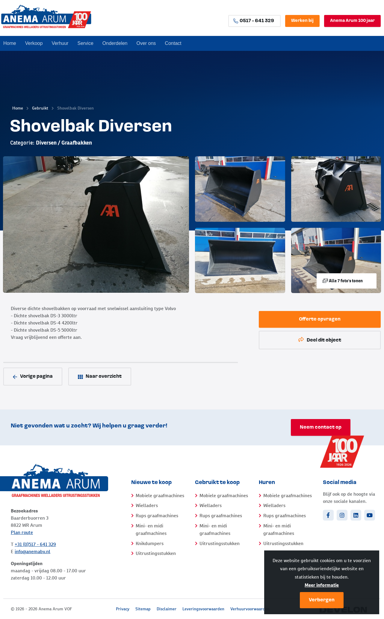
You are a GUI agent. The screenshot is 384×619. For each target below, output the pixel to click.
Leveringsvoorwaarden (203, 609)
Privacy (122, 609)
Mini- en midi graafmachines (151, 530)
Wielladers (147, 505)
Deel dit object (319, 340)
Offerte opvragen (320, 319)
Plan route (22, 532)
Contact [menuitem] (173, 43)
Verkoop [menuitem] (34, 43)
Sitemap (143, 609)
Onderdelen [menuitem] (115, 43)
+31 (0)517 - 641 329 (35, 544)
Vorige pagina (33, 376)
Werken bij (302, 21)
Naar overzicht (100, 376)
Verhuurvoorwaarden (250, 609)
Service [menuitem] (85, 43)
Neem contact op (320, 427)
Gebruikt (40, 108)
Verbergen (322, 600)
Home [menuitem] (9, 43)
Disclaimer (166, 609)
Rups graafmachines (157, 515)
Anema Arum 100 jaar (352, 21)
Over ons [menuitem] (146, 43)
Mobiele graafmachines (160, 495)
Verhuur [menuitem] (60, 43)
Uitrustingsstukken (156, 553)
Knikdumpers (150, 543)
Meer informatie (322, 585)
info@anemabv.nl (32, 551)
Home (17, 108)
